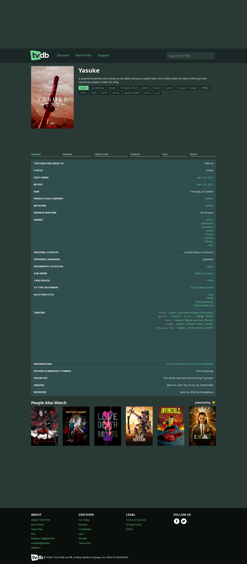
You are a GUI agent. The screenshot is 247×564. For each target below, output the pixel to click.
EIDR (210, 294)
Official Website (204, 301)
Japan (210, 266)
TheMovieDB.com (203, 305)
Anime (209, 230)
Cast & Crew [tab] (101, 154)
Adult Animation (204, 273)
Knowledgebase (40, 543)
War (211, 245)
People (83, 538)
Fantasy (209, 237)
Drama (209, 234)
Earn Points (84, 55)
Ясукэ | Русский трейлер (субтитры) (191, 312)
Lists (81, 533)
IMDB (210, 298)
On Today (84, 519)
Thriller (209, 241)
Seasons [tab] (67, 154)
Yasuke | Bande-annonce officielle (193, 320)
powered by (205, 403)
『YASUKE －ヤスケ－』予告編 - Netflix (191, 316)
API (33, 533)
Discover (63, 55)
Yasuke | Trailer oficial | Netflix (195, 327)
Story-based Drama (202, 287)
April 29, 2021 (205, 177)
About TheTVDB (40, 519)
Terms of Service (136, 519)
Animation (207, 227)
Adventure (207, 223)
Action (209, 219)
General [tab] (36, 154)
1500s (209, 280)
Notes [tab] (193, 154)
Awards (83, 524)
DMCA (129, 529)
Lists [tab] (165, 154)
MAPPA (209, 198)
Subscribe (36, 529)
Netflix (209, 205)
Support (104, 55)
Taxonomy (85, 543)
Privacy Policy (133, 524)
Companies (85, 529)
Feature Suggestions (42, 538)
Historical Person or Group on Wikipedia (190, 363)
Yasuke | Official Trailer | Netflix (194, 323)
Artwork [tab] (135, 154)
